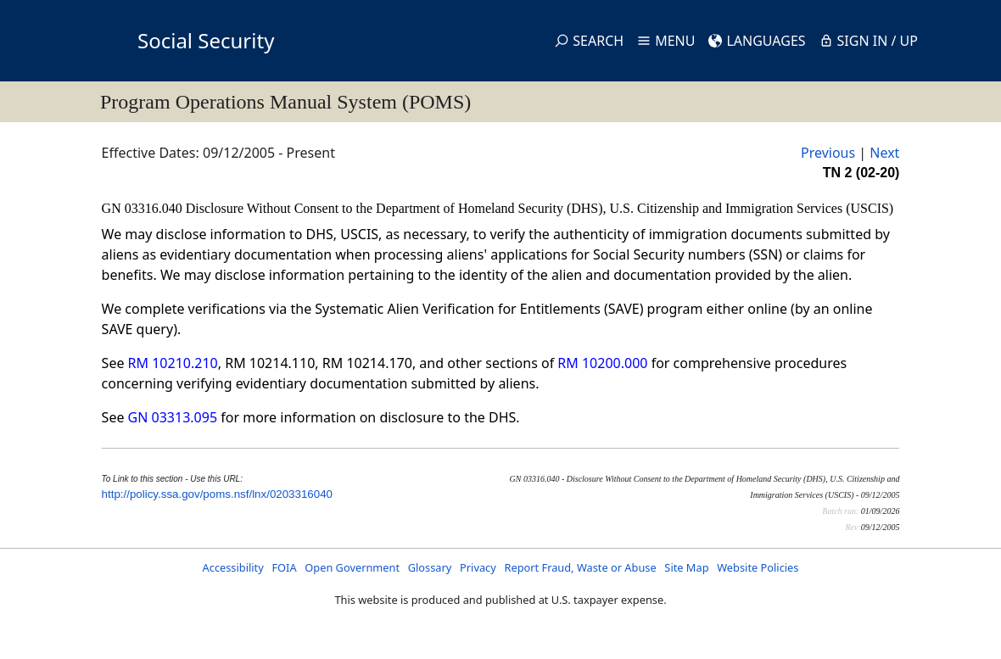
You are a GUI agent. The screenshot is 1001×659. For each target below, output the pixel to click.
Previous (828, 152)
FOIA (283, 567)
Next (884, 152)
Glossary (430, 567)
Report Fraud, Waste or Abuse (580, 567)
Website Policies (757, 567)
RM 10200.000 (602, 363)
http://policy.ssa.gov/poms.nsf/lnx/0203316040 (217, 494)
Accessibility (233, 567)
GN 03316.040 (144, 208)
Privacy (478, 567)
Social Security (205, 40)
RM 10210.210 (173, 363)
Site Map (686, 567)
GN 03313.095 (172, 417)
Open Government (352, 567)
